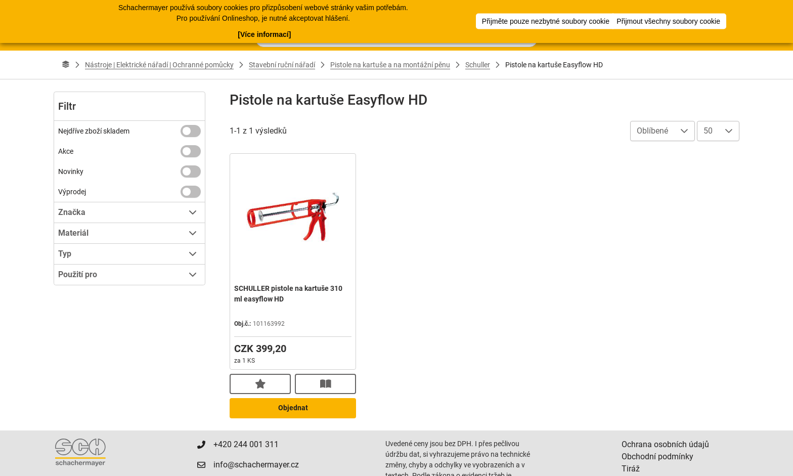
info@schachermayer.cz (252, 464)
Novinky (70, 171)
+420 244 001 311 (242, 444)
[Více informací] (264, 33)
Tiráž (631, 468)
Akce (65, 151)
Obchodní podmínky (657, 456)
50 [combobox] (708, 131)
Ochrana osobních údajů (665, 444)
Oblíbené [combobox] (652, 131)
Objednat (293, 408)
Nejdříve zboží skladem (93, 131)
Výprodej (72, 192)
